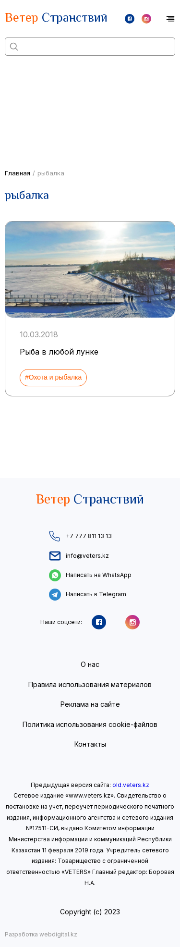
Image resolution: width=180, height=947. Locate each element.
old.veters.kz (130, 784)
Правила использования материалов (90, 684)
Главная (17, 173)
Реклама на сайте (90, 704)
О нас (90, 664)
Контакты (90, 744)
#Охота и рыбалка (53, 377)
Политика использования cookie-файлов (90, 724)
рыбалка (50, 173)
